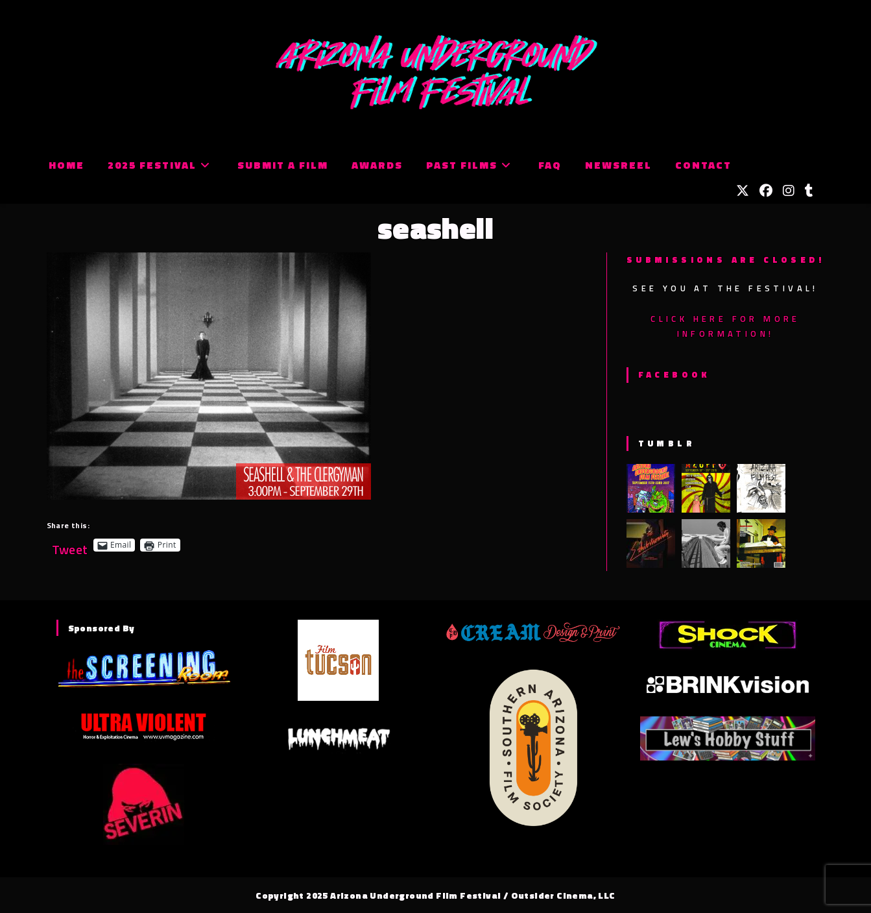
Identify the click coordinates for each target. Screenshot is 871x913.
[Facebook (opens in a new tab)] (766, 190)
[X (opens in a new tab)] (742, 190)
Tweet (70, 544)
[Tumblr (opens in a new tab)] (809, 190)
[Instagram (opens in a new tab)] (789, 190)
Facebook (674, 374)
